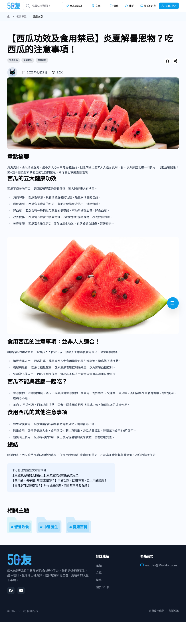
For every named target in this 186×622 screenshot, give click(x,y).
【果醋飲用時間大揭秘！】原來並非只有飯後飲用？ (45, 475)
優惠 (114, 5)
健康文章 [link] (38, 16)
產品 (99, 565)
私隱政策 (174, 610)
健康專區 (21, 16)
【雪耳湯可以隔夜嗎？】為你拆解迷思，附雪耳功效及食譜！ (51, 485)
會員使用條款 (156, 610)
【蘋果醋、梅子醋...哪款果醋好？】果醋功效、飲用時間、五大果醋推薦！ (59, 480)
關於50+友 (148, 5)
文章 (99, 573)
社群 (129, 5)
